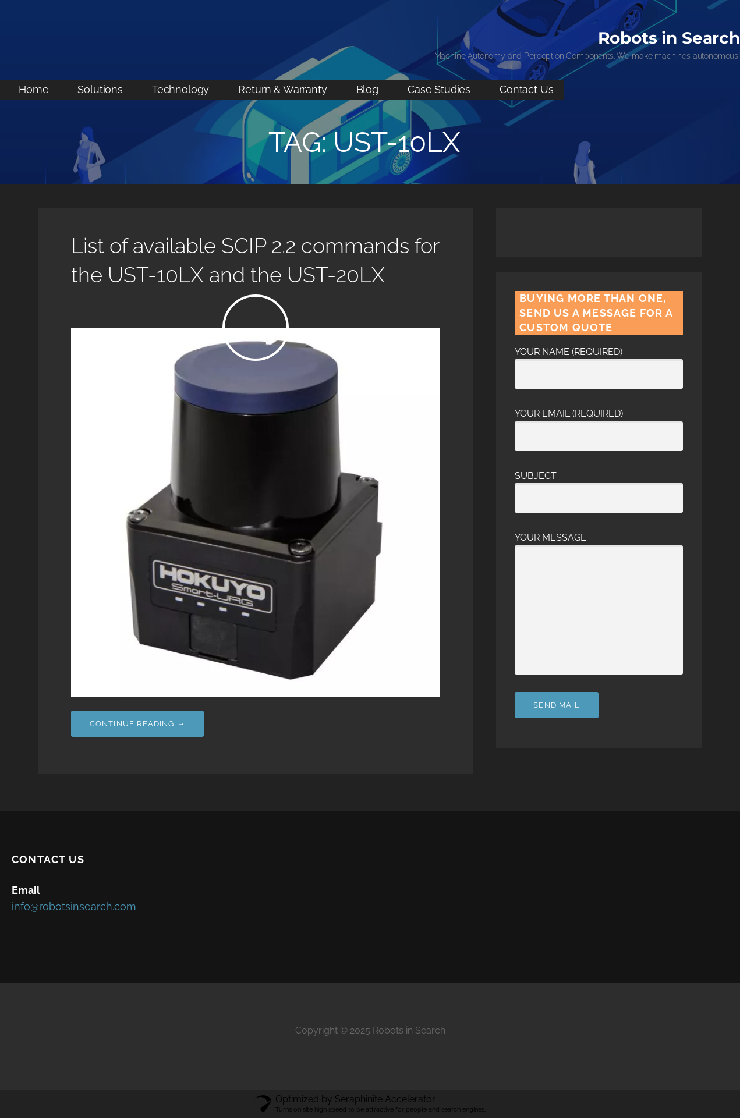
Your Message (599, 545)
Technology (180, 89)
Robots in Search (669, 38)
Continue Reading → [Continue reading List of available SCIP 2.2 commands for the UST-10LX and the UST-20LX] (138, 723)
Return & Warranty (282, 89)
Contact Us (526, 89)
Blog (367, 89)
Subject (599, 487)
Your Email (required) (599, 425)
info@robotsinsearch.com (74, 906)
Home (33, 89)
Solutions (100, 89)
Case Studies (439, 89)
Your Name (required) (599, 363)
